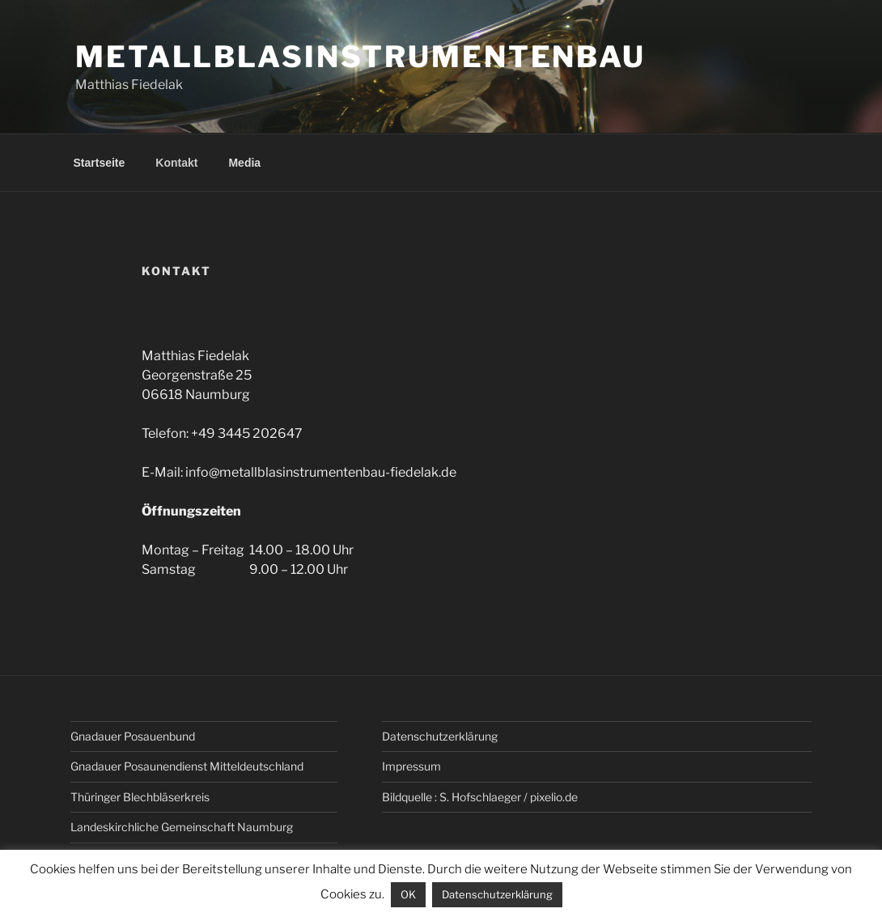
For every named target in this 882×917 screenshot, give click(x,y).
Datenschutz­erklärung (440, 736)
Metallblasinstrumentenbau (360, 56)
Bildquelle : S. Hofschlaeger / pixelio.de (480, 797)
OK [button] (408, 894)
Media (244, 162)
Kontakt (176, 162)
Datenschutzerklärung (497, 894)
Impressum (411, 766)
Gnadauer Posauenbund (132, 736)
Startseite (99, 162)
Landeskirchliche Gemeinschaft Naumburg (181, 827)
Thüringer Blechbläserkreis (140, 797)
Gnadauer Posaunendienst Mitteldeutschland (186, 766)
